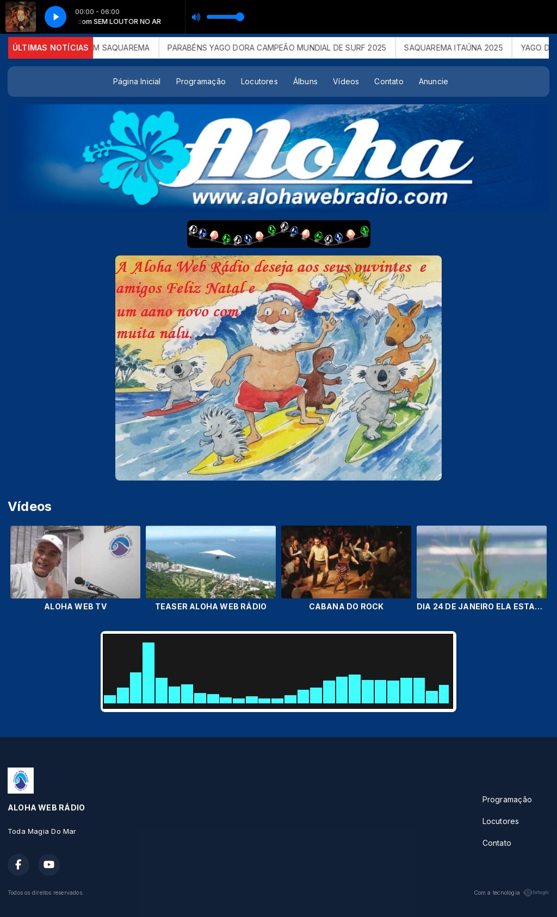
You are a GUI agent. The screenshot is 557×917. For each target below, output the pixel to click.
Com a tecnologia (511, 892)
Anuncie (433, 81)
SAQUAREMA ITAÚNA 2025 (459, 47)
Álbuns (305, 81)
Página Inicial (137, 81)
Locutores (259, 81)
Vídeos (346, 81)
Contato (388, 81)
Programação (201, 81)
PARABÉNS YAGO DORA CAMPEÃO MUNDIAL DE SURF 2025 (283, 47)
